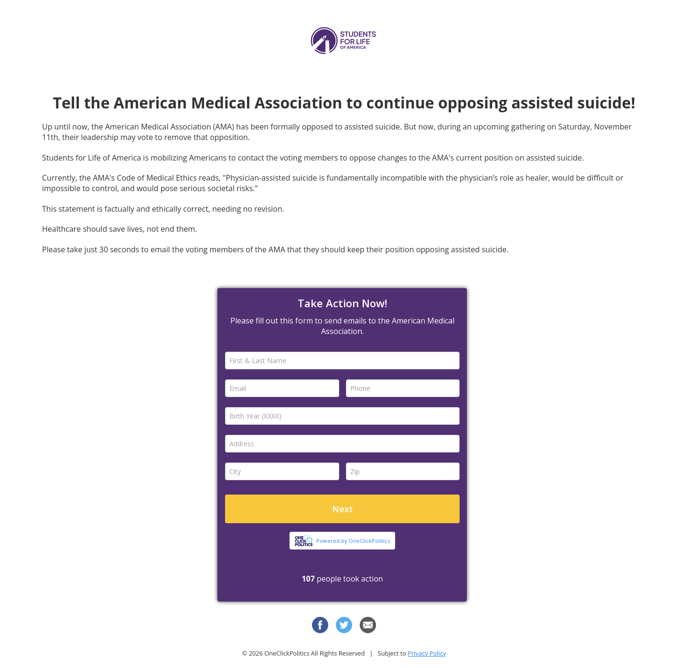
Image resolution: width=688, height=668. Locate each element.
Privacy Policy (427, 653)
